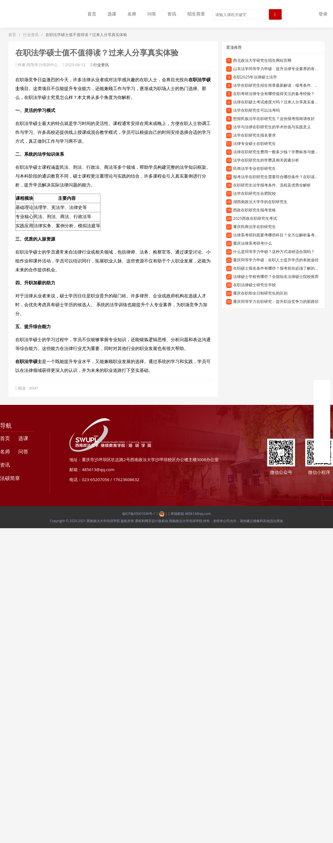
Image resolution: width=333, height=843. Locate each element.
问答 (151, 14)
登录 (323, 14)
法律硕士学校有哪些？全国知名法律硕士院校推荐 (276, 276)
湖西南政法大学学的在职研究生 (260, 201)
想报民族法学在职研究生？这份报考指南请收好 (274, 118)
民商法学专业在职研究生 (254, 168)
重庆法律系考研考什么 (252, 243)
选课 (111, 14)
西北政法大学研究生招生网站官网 (262, 60)
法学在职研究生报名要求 (254, 135)
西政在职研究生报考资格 (254, 210)
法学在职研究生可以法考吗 (256, 110)
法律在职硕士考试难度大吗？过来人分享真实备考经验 (279, 101)
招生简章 (196, 14)
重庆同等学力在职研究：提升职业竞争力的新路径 (276, 301)
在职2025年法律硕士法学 (255, 77)
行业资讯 (31, 34)
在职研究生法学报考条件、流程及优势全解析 (272, 185)
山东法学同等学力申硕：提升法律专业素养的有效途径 (279, 68)
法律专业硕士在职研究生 (254, 143)
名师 (131, 14)
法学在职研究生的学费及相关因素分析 (266, 160)
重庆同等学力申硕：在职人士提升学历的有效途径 (276, 259)
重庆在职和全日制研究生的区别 (260, 293)
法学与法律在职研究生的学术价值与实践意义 (272, 126)
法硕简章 (10, 478)
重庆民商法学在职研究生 (254, 226)
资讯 (171, 14)
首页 (91, 14)
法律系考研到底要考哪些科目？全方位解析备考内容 (277, 234)
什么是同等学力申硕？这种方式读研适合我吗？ (274, 251)
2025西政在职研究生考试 (255, 218)
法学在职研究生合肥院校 (254, 193)
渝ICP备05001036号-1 (138, 513)
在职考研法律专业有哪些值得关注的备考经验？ (274, 93)
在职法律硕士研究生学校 (254, 284)
